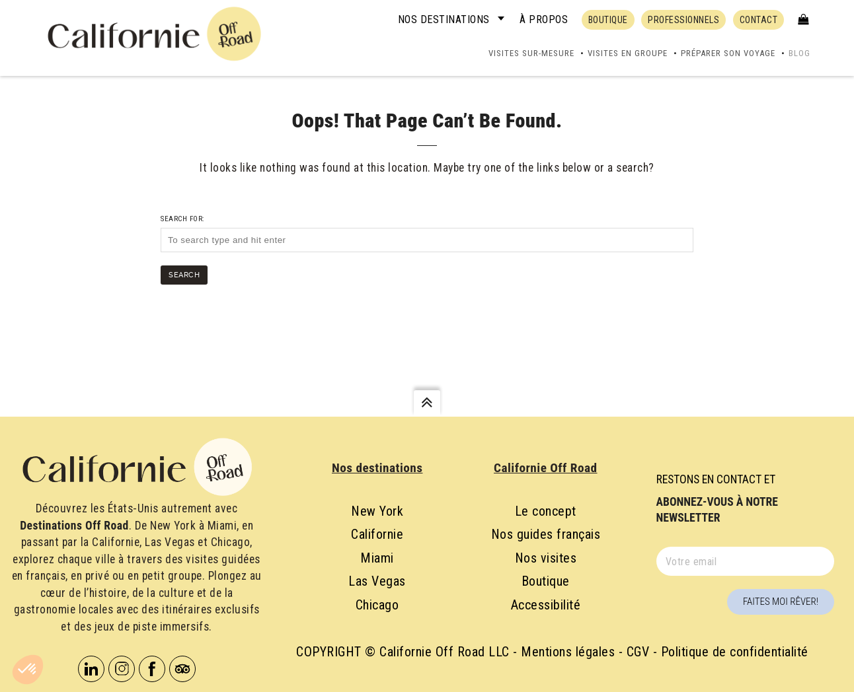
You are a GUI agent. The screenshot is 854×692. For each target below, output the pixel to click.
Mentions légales (568, 652)
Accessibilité (546, 605)
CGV (638, 652)
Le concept (545, 511)
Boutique (546, 581)
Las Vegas (377, 581)
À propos (544, 19)
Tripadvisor (182, 669)
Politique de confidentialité (734, 652)
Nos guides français (546, 534)
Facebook (152, 669)
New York (377, 511)
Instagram (121, 669)
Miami (377, 558)
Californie (377, 534)
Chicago (377, 605)
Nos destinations (444, 19)
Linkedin (91, 669)
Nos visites (546, 558)
